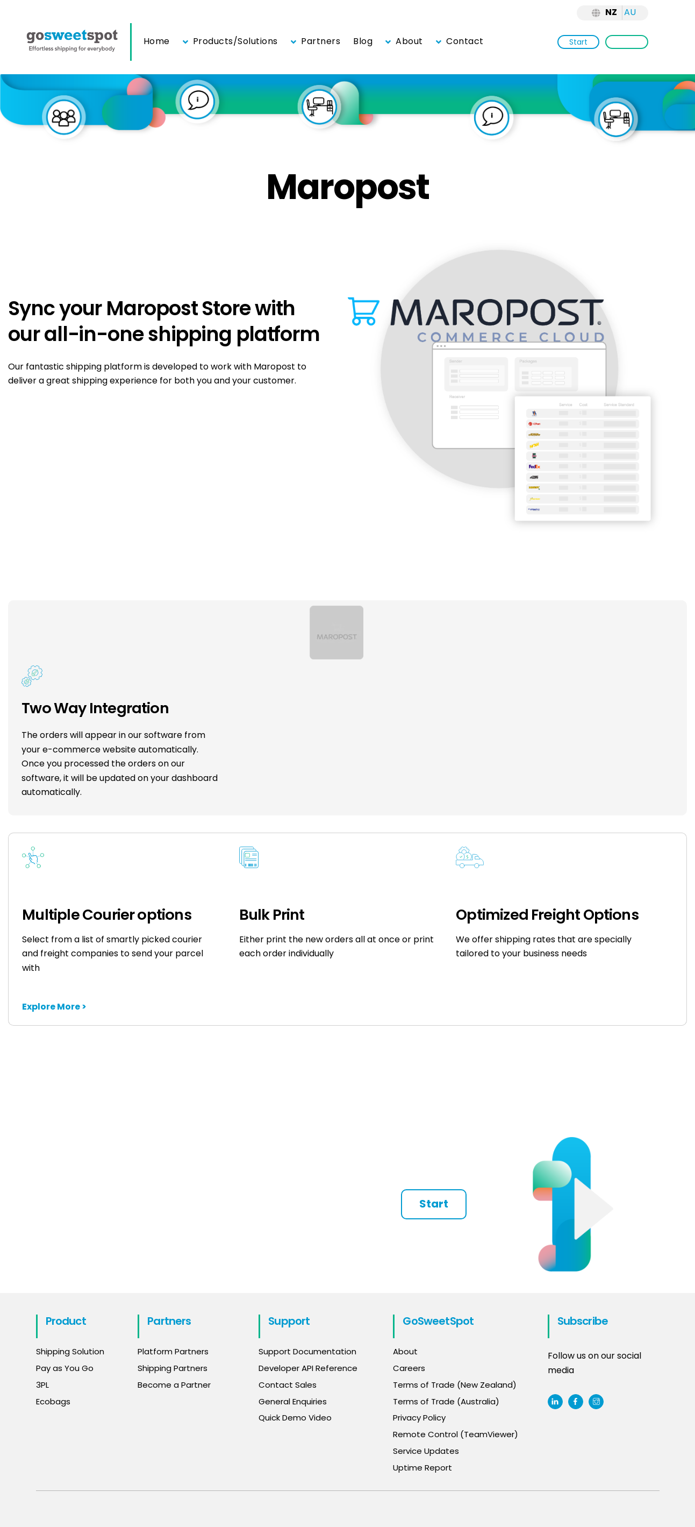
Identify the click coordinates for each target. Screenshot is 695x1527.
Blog (362, 41)
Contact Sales (288, 1384)
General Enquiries (294, 1401)
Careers (409, 1368)
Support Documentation (307, 1351)
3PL (42, 1384)
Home (157, 41)
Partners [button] (315, 41)
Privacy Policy (419, 1417)
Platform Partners (173, 1351)
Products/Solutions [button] (230, 41)
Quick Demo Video (295, 1417)
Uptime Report (422, 1467)
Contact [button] (460, 41)
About (404, 41)
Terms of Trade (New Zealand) (455, 1384)
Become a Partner (174, 1384)
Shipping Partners (172, 1368)
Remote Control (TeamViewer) (455, 1434)
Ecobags (53, 1401)
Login (626, 42)
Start (578, 42)
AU (630, 12)
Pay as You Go (65, 1368)
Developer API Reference (308, 1368)
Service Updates (426, 1451)
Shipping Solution (70, 1351)
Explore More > (54, 1006)
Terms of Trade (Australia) (446, 1401)
